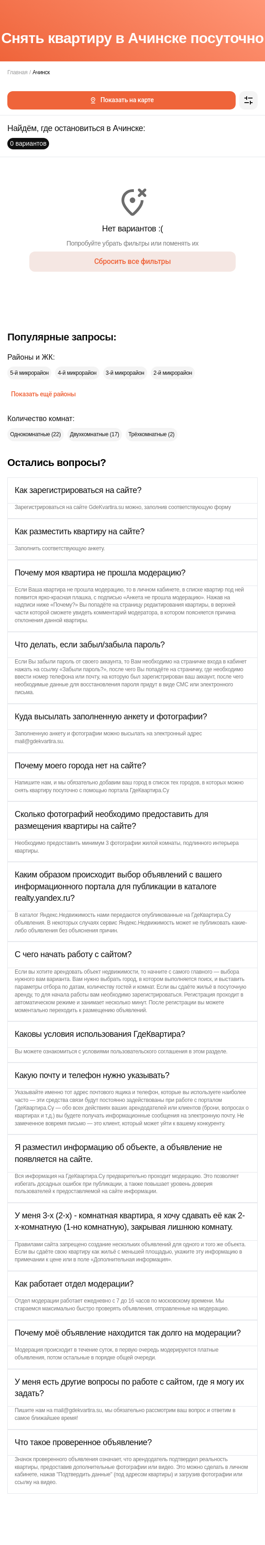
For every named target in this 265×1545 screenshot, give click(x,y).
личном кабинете (158, 589)
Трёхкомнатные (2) (151, 434)
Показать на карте (121, 100)
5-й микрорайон (29, 373)
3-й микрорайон (125, 373)
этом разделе (209, 1051)
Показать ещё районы (43, 394)
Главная (17, 72)
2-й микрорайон (173, 373)
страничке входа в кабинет (214, 661)
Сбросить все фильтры (132, 261)
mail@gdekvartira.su (39, 741)
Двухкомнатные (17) (94, 434)
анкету (96, 548)
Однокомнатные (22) (35, 434)
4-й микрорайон (77, 373)
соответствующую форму (199, 507)
